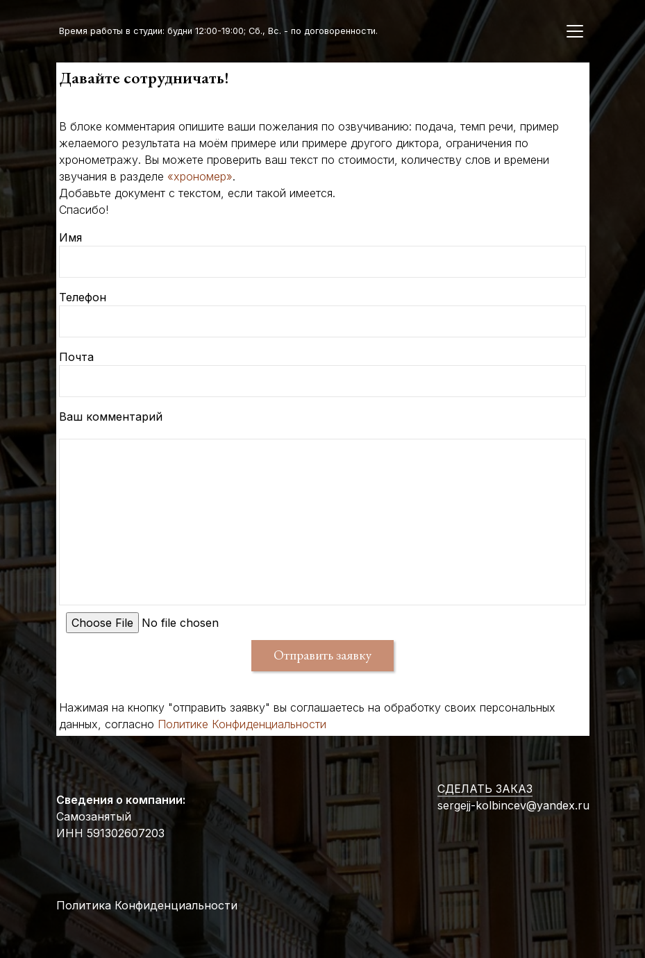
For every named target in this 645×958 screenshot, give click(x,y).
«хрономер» (200, 176)
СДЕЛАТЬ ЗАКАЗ (485, 789)
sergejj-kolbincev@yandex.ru (513, 805)
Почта (76, 357)
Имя (70, 237)
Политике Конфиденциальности (242, 724)
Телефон (82, 297)
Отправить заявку (322, 655)
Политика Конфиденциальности (146, 905)
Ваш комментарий (110, 416)
